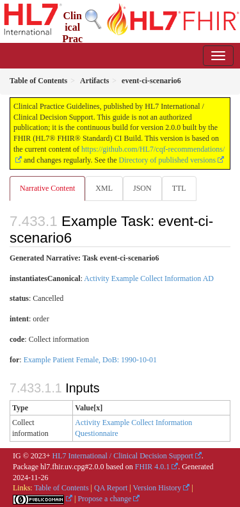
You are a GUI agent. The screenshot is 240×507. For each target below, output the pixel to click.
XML (104, 188)
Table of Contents (61, 487)
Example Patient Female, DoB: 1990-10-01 (90, 359)
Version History (157, 487)
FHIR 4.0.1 (152, 466)
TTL (179, 188)
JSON (142, 188)
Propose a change (104, 498)
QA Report (110, 487)
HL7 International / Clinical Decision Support (122, 455)
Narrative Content (47, 188)
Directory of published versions (167, 160)
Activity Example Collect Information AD (149, 278)
